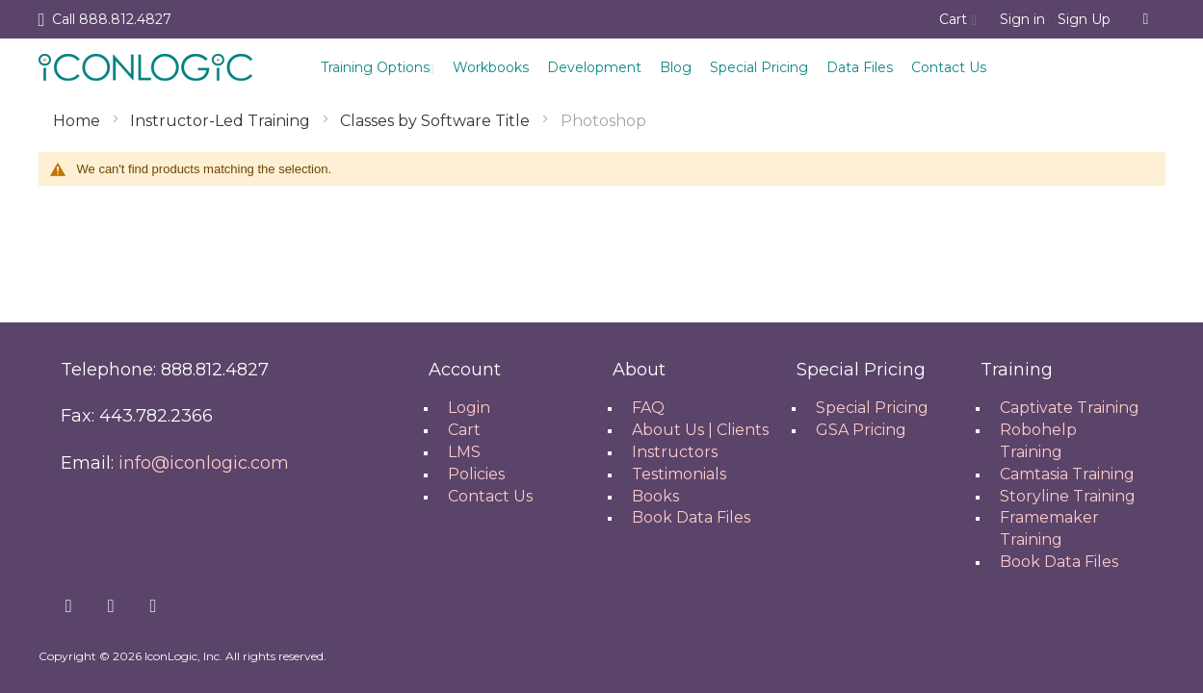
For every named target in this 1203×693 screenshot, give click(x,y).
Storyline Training (1068, 496)
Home (78, 121)
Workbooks (491, 67)
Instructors (675, 452)
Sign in (1022, 19)
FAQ (648, 407)
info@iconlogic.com (203, 463)
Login (469, 407)
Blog (676, 67)
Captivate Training (1069, 407)
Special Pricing (759, 67)
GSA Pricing (861, 430)
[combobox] (1146, 19)
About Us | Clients (700, 430)
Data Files (859, 67)
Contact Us (948, 67)
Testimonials (679, 474)
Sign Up (1084, 19)
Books (655, 496)
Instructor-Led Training (222, 121)
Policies (476, 474)
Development (594, 67)
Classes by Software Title (437, 121)
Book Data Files (691, 517)
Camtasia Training (1067, 474)
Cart (464, 430)
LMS (464, 452)
